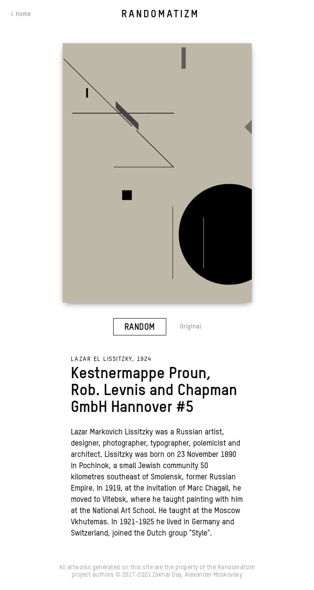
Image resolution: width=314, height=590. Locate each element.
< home (20, 14)
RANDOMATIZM (160, 14)
